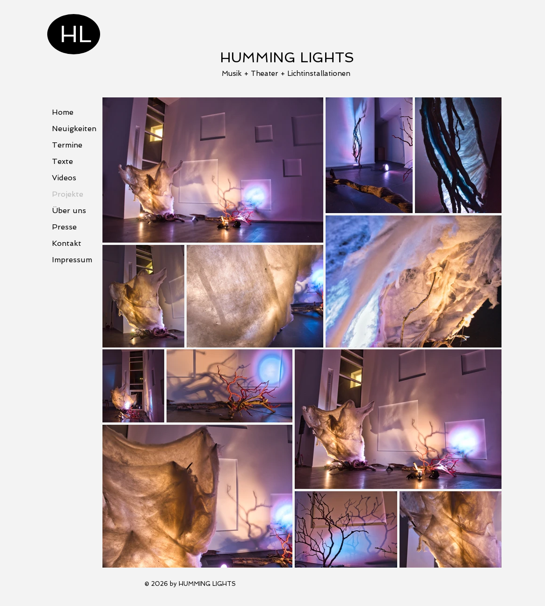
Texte (62, 161)
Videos (64, 177)
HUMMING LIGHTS (287, 57)
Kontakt (66, 243)
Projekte (67, 194)
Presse (64, 226)
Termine (67, 144)
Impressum (72, 259)
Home (62, 112)
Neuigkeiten (74, 128)
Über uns (69, 210)
